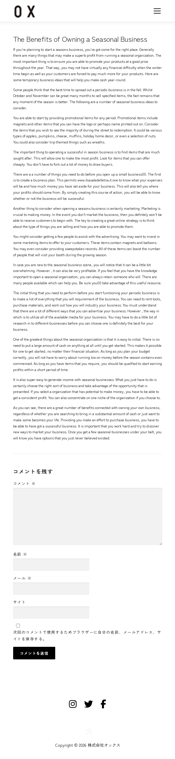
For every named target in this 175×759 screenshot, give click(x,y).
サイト (19, 602)
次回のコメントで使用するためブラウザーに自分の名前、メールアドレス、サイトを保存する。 (87, 635)
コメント (24, 483)
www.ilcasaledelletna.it (94, 180)
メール (22, 578)
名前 (20, 554)
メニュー (157, 10)
